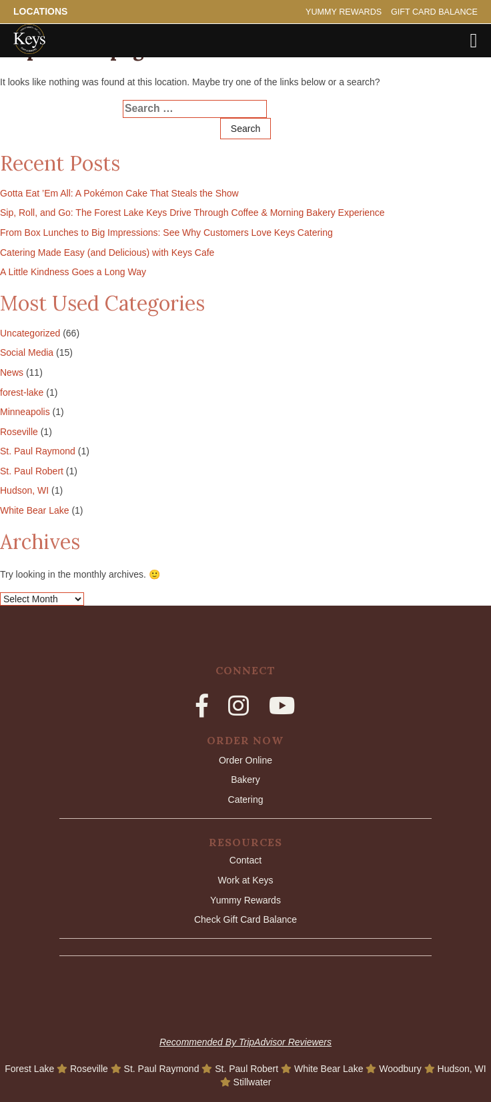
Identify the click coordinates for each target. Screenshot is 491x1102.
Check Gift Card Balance (245, 919)
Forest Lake (31, 1068)
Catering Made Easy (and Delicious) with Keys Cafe (107, 252)
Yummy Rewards (344, 12)
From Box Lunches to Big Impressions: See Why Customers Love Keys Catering (166, 232)
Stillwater (252, 1082)
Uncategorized (30, 333)
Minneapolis (25, 411)
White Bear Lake (34, 510)
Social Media (26, 352)
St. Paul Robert (31, 471)
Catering (246, 799)
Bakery (245, 779)
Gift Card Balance (434, 12)
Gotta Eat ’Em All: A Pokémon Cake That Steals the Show (119, 193)
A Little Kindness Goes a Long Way (73, 272)
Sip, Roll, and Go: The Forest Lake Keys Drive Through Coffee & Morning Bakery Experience (192, 212)
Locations (40, 11)
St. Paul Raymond (37, 451)
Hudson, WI (24, 490)
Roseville (19, 431)
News (11, 372)
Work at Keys (245, 880)
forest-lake (21, 392)
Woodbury (401, 1068)
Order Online (245, 760)
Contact (245, 860)
